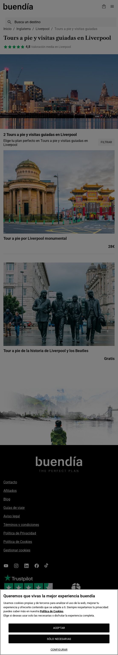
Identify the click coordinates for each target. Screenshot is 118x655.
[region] (59, 622)
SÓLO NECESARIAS (59, 639)
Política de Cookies (51, 611)
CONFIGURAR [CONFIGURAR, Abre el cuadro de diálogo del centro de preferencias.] (59, 649)
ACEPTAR (59, 627)
